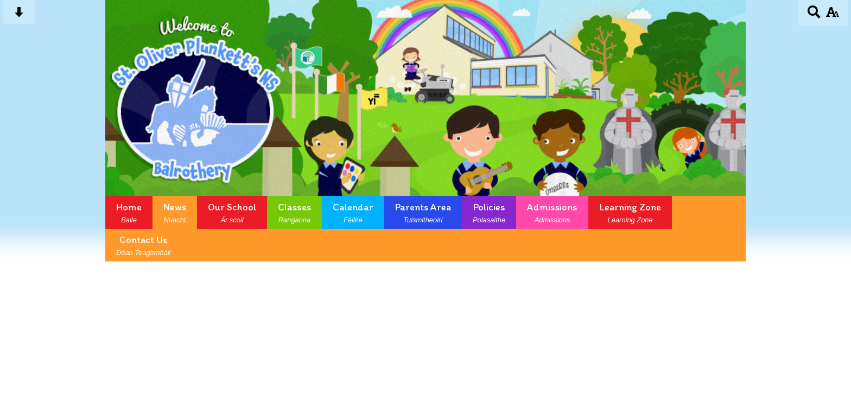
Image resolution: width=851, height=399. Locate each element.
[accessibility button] (832, 15)
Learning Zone (630, 212)
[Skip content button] (19, 15)
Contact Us (143, 245)
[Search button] (814, 15)
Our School (232, 212)
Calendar (353, 212)
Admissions (552, 212)
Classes (294, 212)
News (174, 212)
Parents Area (423, 212)
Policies (489, 212)
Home (129, 212)
